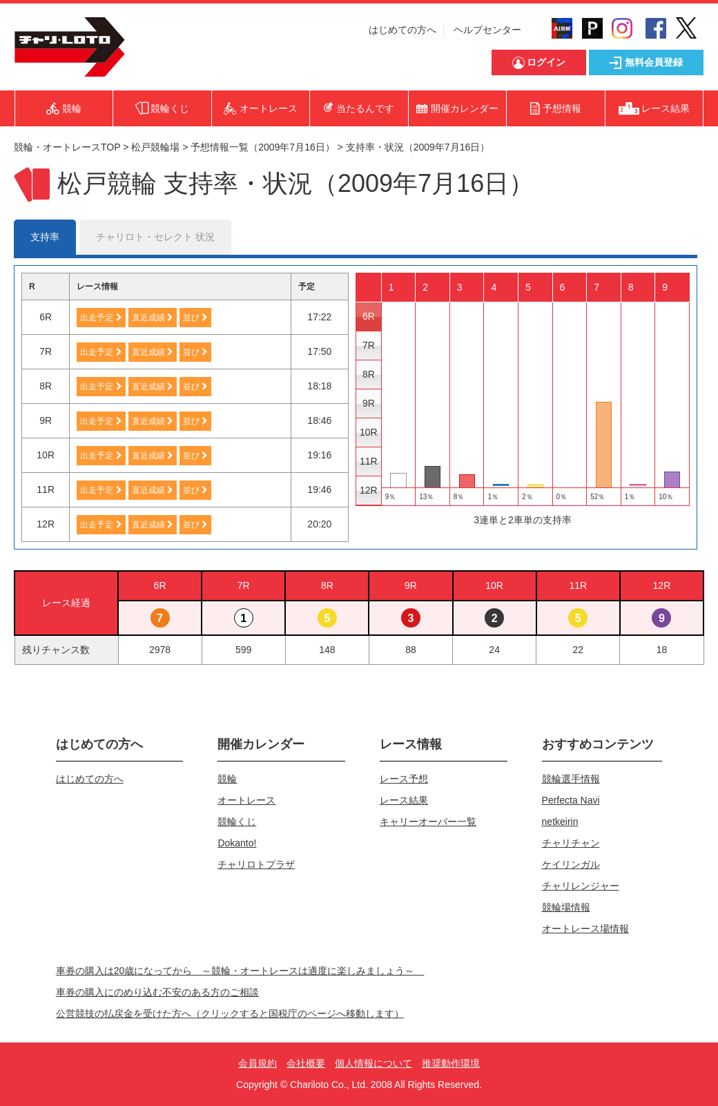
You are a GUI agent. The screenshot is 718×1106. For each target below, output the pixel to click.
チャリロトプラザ (256, 864)
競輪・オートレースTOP (67, 147)
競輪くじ (236, 821)
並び (195, 317)
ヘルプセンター (487, 29)
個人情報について (373, 1063)
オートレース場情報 (585, 928)
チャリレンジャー (580, 885)
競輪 (227, 778)
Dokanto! (236, 842)
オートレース (246, 800)
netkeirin (560, 821)
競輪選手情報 (571, 778)
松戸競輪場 (155, 147)
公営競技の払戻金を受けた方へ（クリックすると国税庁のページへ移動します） (230, 1013)
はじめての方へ (402, 29)
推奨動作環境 (451, 1063)
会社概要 (306, 1063)
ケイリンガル (571, 864)
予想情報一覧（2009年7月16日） (263, 147)
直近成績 (152, 317)
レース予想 (404, 778)
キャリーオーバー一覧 (428, 821)
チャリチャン (571, 842)
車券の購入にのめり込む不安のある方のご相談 (157, 992)
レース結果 (404, 800)
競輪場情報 (566, 907)
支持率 (44, 236)
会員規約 (257, 1063)
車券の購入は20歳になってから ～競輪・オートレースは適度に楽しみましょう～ (240, 970)
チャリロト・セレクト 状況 (155, 236)
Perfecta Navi (571, 800)
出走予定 (101, 317)
